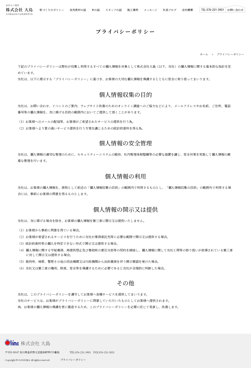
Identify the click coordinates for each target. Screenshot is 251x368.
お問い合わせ (235, 10)
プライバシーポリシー (73, 360)
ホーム (204, 54)
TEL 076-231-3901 (212, 9)
